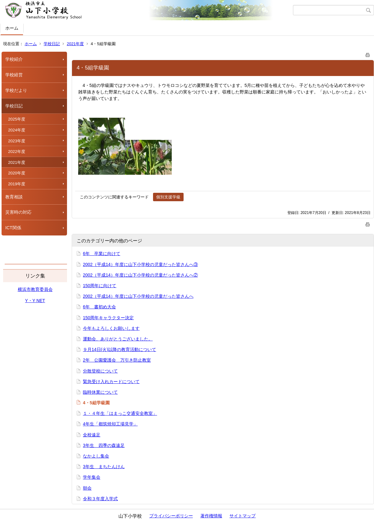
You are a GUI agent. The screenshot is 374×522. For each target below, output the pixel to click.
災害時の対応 (18, 212)
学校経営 (14, 74)
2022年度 (16, 151)
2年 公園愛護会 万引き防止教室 (117, 360)
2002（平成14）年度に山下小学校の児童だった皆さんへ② (140, 275)
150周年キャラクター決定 (108, 317)
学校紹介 (14, 59)
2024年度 (16, 130)
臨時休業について (100, 392)
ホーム (11, 28)
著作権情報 (211, 515)
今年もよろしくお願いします (111, 328)
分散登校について (100, 370)
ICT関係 (13, 227)
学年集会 (91, 477)
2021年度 (75, 43)
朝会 (87, 488)
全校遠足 (91, 434)
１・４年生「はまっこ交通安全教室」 (120, 413)
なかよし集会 (96, 455)
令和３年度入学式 (100, 498)
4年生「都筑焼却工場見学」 (110, 423)
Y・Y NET (35, 300)
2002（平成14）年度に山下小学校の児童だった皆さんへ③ (140, 264)
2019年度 (16, 184)
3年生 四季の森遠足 (104, 445)
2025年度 (16, 119)
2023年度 (16, 141)
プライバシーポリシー (171, 515)
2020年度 (16, 173)
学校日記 (52, 43)
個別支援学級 (168, 197)
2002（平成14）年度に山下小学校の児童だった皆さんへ (138, 296)
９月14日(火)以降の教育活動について (119, 349)
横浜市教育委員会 (35, 289)
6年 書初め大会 (99, 306)
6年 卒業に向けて (101, 253)
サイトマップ (242, 515)
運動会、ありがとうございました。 (118, 338)
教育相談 (14, 196)
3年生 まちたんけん (104, 466)
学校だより (16, 90)
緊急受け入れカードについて (111, 381)
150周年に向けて (99, 285)
